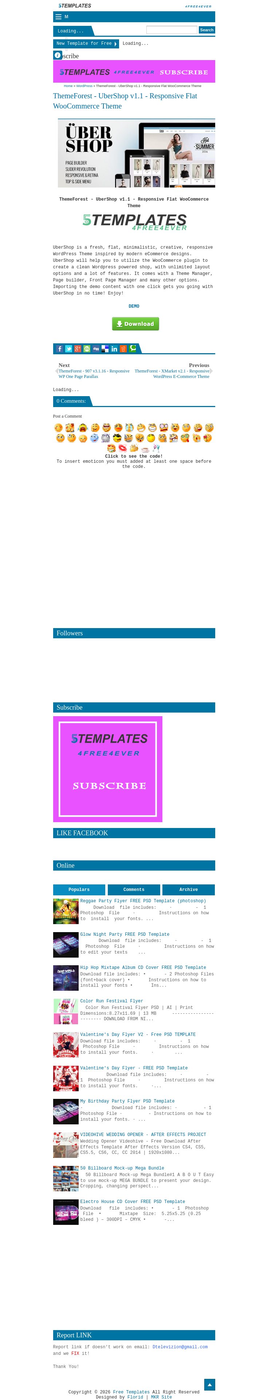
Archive (189, 889)
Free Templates (131, 1392)
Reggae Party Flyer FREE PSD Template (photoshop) (143, 901)
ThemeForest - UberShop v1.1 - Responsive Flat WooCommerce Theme (125, 101)
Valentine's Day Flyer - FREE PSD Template (134, 1068)
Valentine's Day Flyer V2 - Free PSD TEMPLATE (138, 1034)
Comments (134, 889)
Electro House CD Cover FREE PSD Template (132, 1201)
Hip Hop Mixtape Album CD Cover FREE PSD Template (143, 967)
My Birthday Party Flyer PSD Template (127, 1101)
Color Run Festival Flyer (111, 1001)
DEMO (134, 306)
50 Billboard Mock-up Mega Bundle (122, 1168)
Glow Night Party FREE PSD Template (125, 934)
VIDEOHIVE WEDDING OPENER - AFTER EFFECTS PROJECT (143, 1134)
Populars (79, 889)
